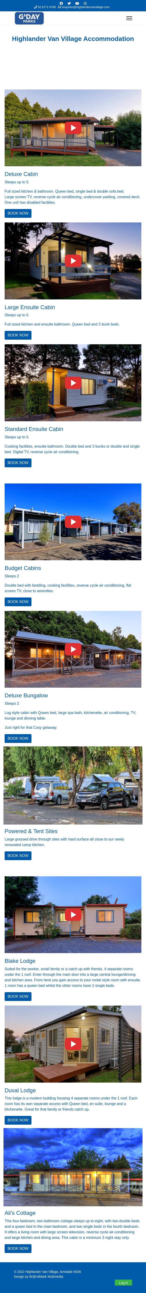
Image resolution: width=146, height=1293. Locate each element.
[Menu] (129, 18)
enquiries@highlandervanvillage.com (86, 7)
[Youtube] (77, 3)
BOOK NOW (18, 213)
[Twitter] (69, 3)
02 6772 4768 (47, 7)
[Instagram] (85, 3)
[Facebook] (61, 3)
